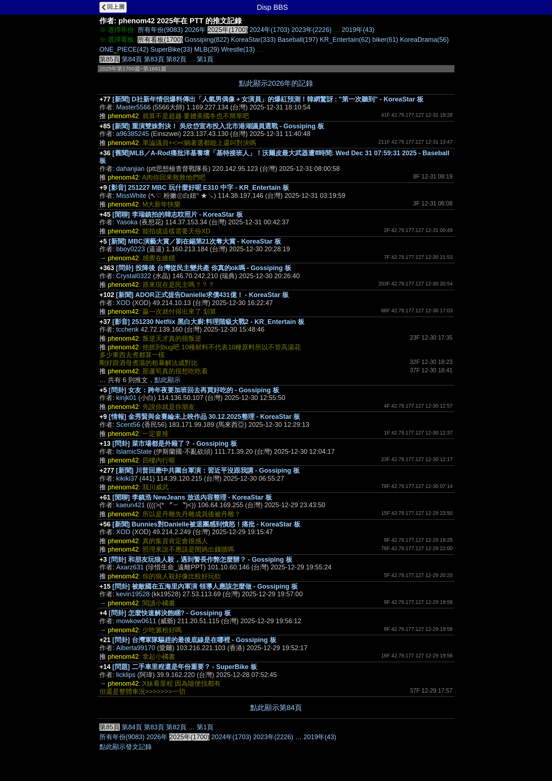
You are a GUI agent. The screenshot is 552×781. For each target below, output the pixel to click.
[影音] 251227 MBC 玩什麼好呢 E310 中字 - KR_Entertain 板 (199, 187)
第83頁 (154, 59)
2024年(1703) (269, 29)
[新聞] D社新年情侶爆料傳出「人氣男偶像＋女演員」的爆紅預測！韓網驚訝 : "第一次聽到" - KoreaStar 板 (268, 99)
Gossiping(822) (207, 39)
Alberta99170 (135, 648)
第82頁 (176, 59)
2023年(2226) (311, 29)
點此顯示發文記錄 (125, 746)
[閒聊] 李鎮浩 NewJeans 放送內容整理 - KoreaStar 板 (192, 497)
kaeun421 (130, 505)
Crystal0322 (133, 276)
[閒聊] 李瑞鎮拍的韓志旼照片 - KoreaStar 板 (178, 214)
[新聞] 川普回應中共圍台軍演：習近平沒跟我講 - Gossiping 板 (208, 470)
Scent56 (128, 424)
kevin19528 (133, 594)
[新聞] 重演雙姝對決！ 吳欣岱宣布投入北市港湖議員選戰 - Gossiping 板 (218, 126)
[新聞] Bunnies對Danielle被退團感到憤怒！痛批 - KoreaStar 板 (206, 524)
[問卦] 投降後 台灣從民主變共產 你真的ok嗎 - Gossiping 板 (203, 268)
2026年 (195, 29)
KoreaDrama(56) (424, 39)
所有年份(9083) (160, 29)
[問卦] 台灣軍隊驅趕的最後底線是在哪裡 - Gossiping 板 (194, 640)
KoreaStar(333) (253, 39)
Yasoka (127, 222)
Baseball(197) (297, 39)
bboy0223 (130, 249)
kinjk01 (126, 397)
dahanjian (130, 168)
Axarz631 (130, 567)
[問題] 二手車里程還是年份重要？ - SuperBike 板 (185, 666)
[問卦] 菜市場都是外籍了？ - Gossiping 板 (175, 443)
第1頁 (205, 59)
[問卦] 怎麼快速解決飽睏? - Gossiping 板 (170, 613)
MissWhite (131, 195)
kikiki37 (127, 478)
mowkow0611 (136, 621)
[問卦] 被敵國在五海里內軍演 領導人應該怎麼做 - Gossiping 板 (205, 586)
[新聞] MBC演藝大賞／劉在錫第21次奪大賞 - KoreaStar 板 (195, 241)
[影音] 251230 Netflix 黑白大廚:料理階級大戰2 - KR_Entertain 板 (208, 321)
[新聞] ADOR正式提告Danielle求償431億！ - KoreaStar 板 (202, 295)
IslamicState (134, 451)
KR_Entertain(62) (345, 39)
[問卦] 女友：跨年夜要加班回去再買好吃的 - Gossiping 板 (194, 390)
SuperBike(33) (171, 49)
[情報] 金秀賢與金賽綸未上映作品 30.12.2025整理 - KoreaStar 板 (204, 416)
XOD (123, 303)
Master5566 (133, 107)
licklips (125, 674)
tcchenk (127, 329)
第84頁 (132, 59)
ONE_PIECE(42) (124, 49)
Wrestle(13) (238, 49)
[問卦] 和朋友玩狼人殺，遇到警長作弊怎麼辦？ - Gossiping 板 (200, 559)
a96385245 (132, 133)
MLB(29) (206, 49)
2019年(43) (358, 29)
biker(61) (385, 39)
